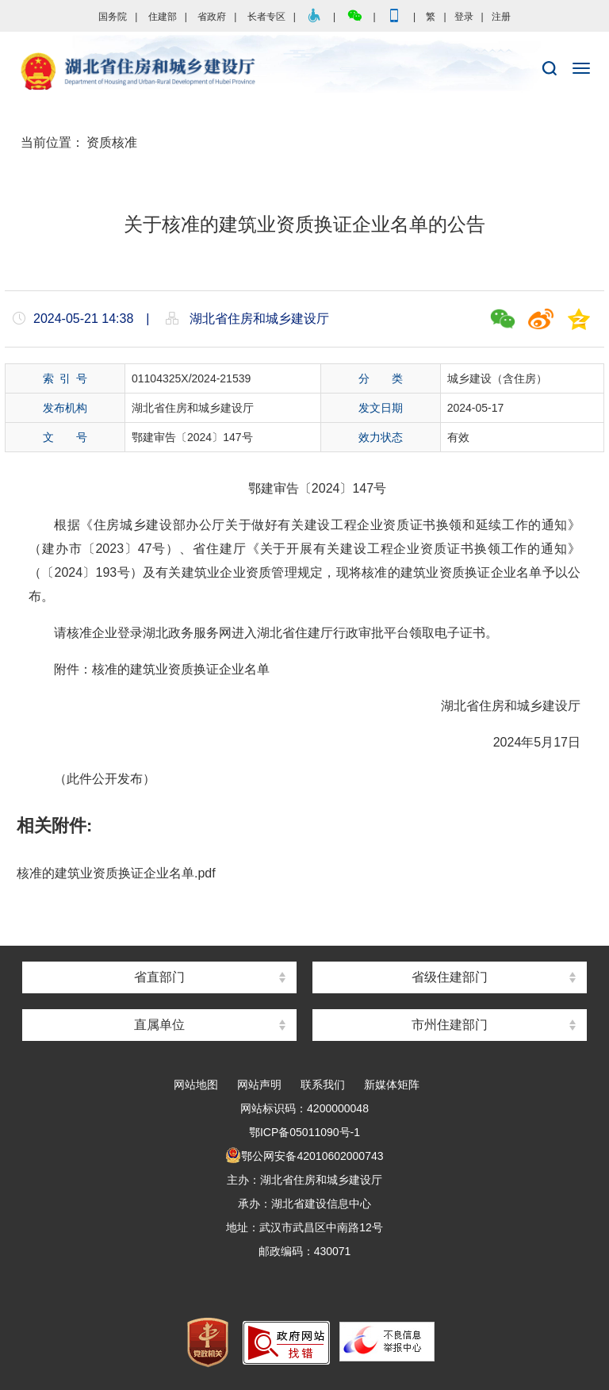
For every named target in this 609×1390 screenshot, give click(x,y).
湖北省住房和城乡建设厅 (304, 72)
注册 (501, 16)
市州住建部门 (450, 1024)
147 (362, 488)
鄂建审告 (273, 488)
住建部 (162, 16)
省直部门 (159, 977)
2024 (326, 488)
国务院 (112, 16)
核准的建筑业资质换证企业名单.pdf (116, 873)
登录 (463, 16)
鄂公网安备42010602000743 (304, 1156)
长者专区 (266, 16)
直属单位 (159, 1024)
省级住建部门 (450, 977)
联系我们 (323, 1084)
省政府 (211, 16)
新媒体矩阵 (391, 1084)
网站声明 (259, 1084)
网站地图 (196, 1084)
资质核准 (111, 142)
